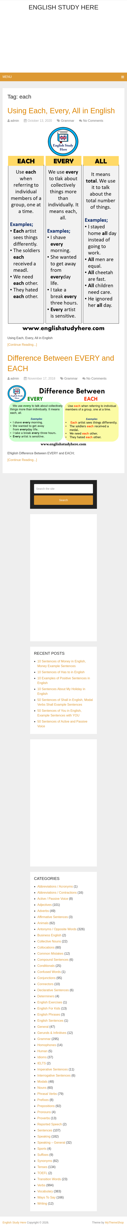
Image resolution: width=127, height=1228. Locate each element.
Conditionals (46, 965)
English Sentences (50, 1020)
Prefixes (43, 1100)
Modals (42, 1081)
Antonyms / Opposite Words (56, 929)
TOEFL (42, 1173)
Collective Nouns (49, 941)
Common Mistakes (50, 953)
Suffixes (43, 1154)
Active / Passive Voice (52, 898)
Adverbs (43, 911)
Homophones (46, 1045)
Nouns (41, 1087)
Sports (41, 1148)
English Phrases (48, 1014)
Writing (42, 1203)
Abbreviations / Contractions (57, 892)
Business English (49, 935)
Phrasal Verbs (47, 1093)
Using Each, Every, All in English (61, 111)
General (43, 1026)
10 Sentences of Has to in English (61, 672)
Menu (7, 76)
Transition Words (49, 1179)
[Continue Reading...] (22, 344)
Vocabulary (45, 1191)
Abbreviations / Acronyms (55, 886)
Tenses (42, 1167)
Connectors (45, 984)
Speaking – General (51, 1142)
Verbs (41, 1185)
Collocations (45, 947)
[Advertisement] (63, 43)
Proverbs (43, 1118)
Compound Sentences (52, 959)
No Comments (93, 120)
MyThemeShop (114, 1222)
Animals (43, 923)
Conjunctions (46, 978)
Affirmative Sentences (52, 917)
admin (14, 120)
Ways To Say (46, 1197)
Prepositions (46, 1106)
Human (42, 1051)
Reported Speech (49, 1124)
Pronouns (44, 1112)
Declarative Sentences (53, 990)
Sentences (44, 1130)
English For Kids (48, 1008)
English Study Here (63, 7)
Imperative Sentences (52, 1069)
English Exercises (49, 1002)
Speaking (44, 1136)
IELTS (41, 1063)
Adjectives (44, 904)
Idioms (42, 1057)
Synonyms (44, 1161)
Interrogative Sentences (54, 1075)
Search (63, 500)
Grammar (67, 120)
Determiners (45, 996)
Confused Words (49, 972)
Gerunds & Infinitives (51, 1032)
